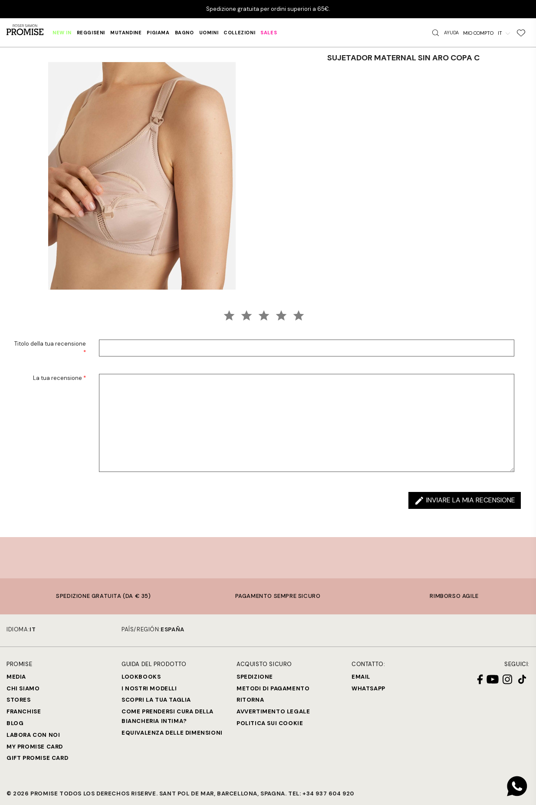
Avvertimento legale (273, 711)
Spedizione (255, 676)
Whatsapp (368, 688)
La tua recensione (59, 378)
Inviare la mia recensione (464, 500)
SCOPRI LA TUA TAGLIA (156, 699)
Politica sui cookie (270, 723)
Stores (19, 699)
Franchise (24, 711)
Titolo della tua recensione (50, 348)
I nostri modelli (149, 688)
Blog (15, 723)
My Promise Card (35, 746)
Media (16, 676)
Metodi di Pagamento (273, 688)
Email (361, 676)
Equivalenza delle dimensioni (172, 732)
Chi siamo (23, 688)
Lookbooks (141, 676)
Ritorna (250, 699)
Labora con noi (33, 735)
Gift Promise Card (37, 758)
